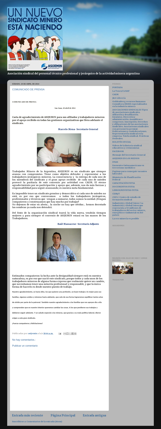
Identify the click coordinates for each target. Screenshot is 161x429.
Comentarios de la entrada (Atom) (44, 422)
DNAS (115, 162)
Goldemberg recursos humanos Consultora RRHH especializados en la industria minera (129, 104)
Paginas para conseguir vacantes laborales (129, 172)
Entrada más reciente (27, 416)
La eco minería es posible (125, 218)
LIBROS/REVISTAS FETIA (125, 190)
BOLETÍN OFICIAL (121, 142)
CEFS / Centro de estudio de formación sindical (126, 198)
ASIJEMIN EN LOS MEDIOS (125, 158)
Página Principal (63, 416)
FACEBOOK (118, 151)
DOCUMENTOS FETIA (123, 186)
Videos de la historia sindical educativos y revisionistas (127, 146)
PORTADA (117, 87)
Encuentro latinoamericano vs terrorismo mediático (128, 166)
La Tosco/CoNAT (121, 91)
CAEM (115, 94)
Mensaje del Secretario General (129, 155)
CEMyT (116, 193)
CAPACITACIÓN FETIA (123, 183)
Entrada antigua (94, 416)
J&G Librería (119, 98)
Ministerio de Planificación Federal (126, 178)
